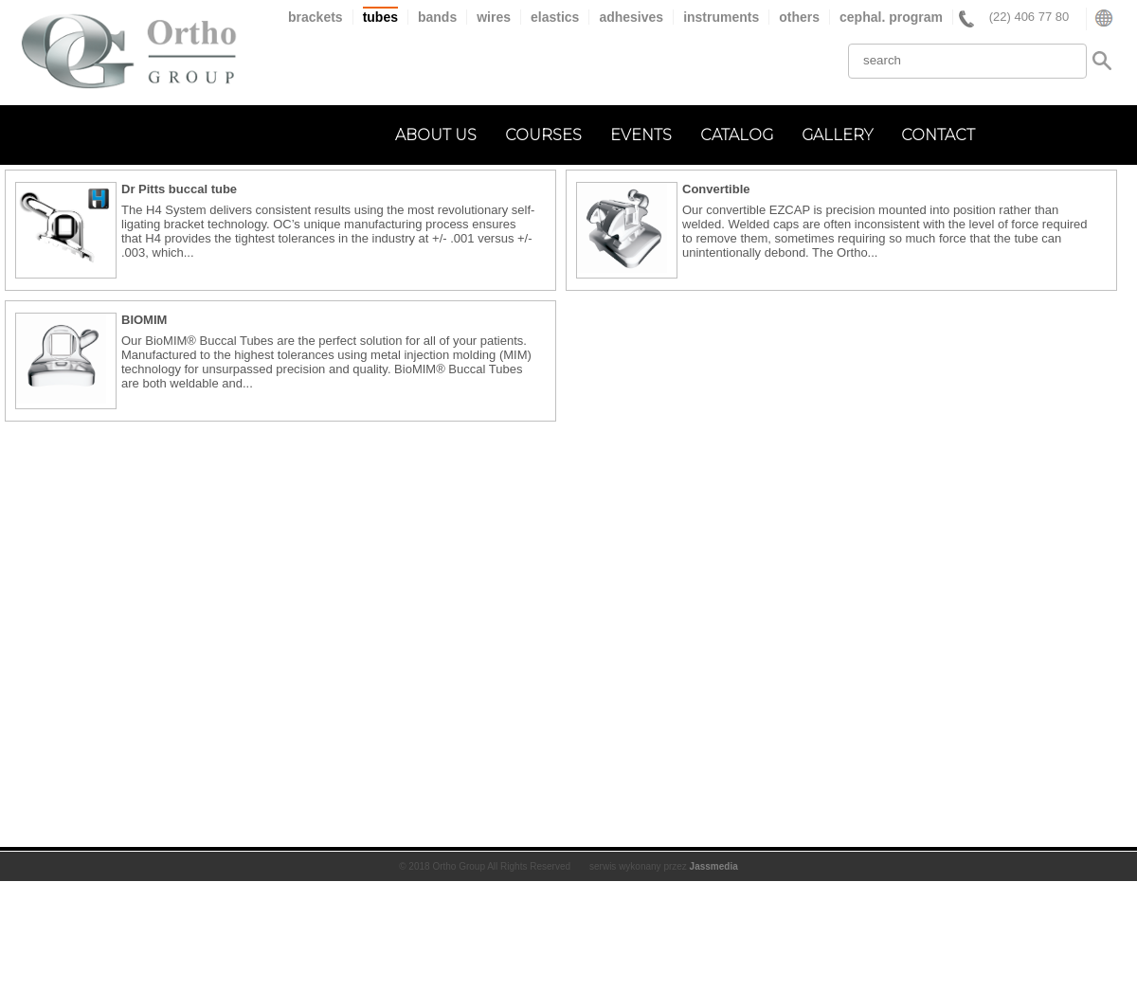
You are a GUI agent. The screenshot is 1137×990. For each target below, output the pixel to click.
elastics (555, 17)
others (799, 17)
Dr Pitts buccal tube (179, 189)
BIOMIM (144, 320)
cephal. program (891, 17)
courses (543, 135)
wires (494, 17)
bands (437, 17)
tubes (380, 17)
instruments (721, 17)
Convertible (716, 189)
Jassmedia (714, 866)
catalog (736, 135)
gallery (837, 135)
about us (436, 135)
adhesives (631, 17)
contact (938, 135)
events (641, 135)
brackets (315, 17)
